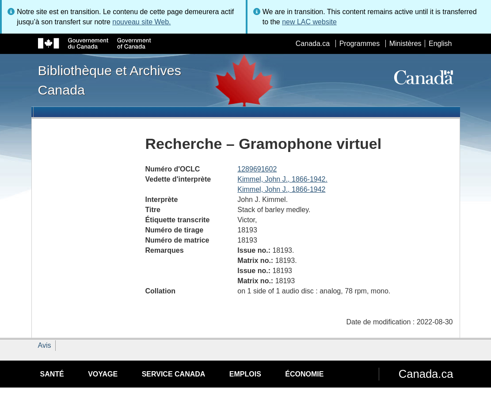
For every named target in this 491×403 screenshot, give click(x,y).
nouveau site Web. (141, 22)
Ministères (405, 43)
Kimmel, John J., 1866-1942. (282, 179)
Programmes (359, 43)
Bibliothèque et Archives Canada (109, 80)
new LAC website (309, 22)
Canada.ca (313, 43)
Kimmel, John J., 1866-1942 (281, 189)
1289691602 (257, 169)
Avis (44, 345)
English (440, 43)
